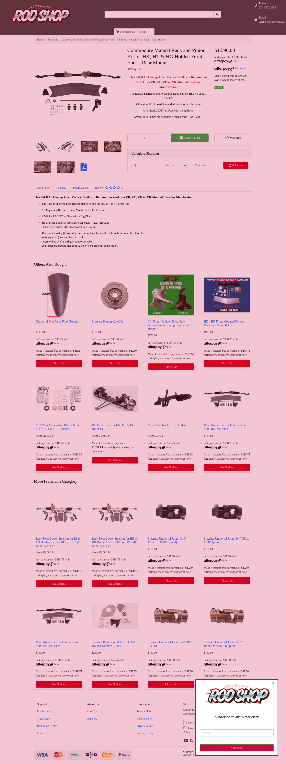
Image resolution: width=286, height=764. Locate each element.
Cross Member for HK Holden (167, 425)
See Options (59, 467)
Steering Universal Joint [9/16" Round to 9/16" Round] (167, 540)
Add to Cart (189, 138)
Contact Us (43, 733)
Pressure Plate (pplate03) (107, 321)
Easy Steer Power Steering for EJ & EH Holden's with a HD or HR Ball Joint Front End (58, 542)
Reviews (109, 187)
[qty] (144, 165)
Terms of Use (144, 711)
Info (235, 61)
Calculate (235, 165)
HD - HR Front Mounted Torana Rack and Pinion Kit (224, 323)
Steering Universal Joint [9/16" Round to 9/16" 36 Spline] (223, 644)
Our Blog (92, 718)
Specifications (80, 187)
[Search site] (217, 14)
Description (43, 187)
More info (230, 68)
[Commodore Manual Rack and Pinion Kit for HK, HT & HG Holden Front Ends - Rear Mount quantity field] (146, 138)
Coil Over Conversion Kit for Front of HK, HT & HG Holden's (58, 427)
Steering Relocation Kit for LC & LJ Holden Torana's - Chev (114, 644)
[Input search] (159, 14)
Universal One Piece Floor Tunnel (57, 321)
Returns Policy (145, 718)
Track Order (44, 718)
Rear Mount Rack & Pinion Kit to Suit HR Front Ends (225, 427)
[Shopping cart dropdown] (151, 31)
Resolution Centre (47, 725)
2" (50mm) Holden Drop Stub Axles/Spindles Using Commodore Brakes (169, 325)
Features (61, 187)
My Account (44, 711)
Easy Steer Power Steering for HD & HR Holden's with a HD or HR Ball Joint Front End (115, 542)
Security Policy (145, 733)
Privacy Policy (145, 725)
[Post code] (205, 165)
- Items (131, 31)
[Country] (174, 165)
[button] (233, 138)
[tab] (43, 187)
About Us (92, 711)
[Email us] (186, 740)
